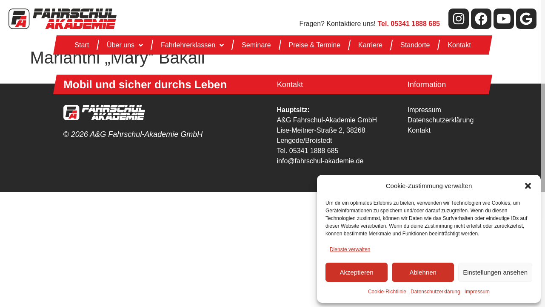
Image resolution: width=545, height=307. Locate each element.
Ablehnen (422, 272)
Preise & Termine (314, 45)
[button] (528, 186)
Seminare (256, 45)
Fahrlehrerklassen (192, 45)
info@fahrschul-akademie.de (320, 161)
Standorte (415, 45)
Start (81, 45)
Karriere (370, 45)
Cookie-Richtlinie (387, 292)
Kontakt (459, 45)
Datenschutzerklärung (435, 292)
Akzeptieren (356, 272)
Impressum (477, 292)
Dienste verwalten (350, 249)
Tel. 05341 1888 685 (308, 150)
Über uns (125, 45)
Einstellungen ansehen (495, 272)
